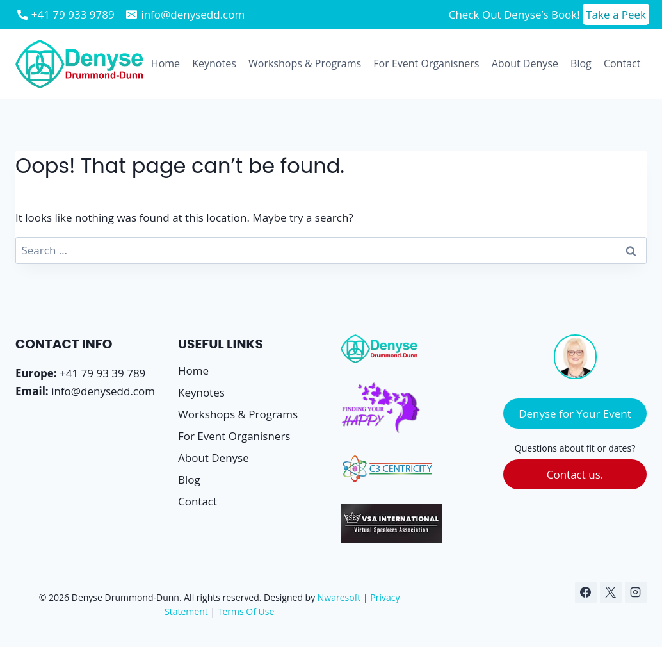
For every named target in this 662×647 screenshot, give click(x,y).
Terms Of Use (246, 611)
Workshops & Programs (304, 63)
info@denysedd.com (103, 391)
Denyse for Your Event (575, 413)
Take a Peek (616, 14)
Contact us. (575, 474)
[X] (611, 592)
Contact (622, 63)
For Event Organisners (426, 63)
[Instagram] (636, 592)
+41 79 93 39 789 (102, 373)
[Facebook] (586, 592)
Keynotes (214, 63)
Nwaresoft (339, 597)
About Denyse (525, 63)
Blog (581, 63)
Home (165, 63)
